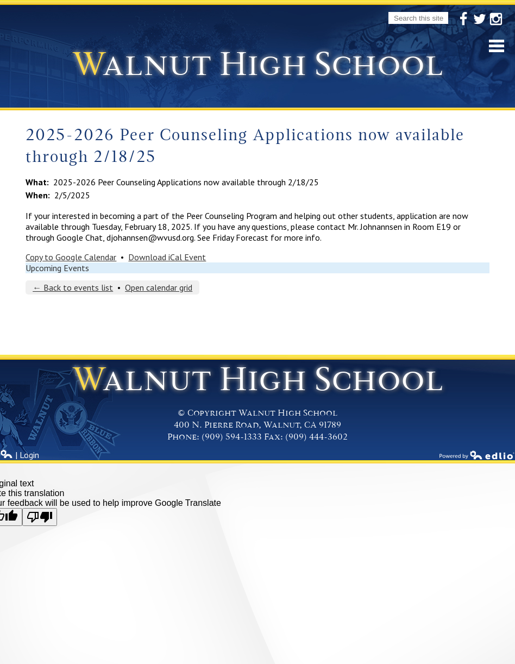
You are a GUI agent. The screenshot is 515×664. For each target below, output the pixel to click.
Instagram (496, 19)
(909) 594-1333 (232, 437)
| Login (19, 454)
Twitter (480, 19)
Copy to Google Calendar (71, 257)
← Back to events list (73, 287)
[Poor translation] (39, 517)
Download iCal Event (167, 257)
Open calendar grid (158, 287)
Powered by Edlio (477, 454)
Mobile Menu (496, 46)
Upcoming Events (57, 267)
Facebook (463, 19)
